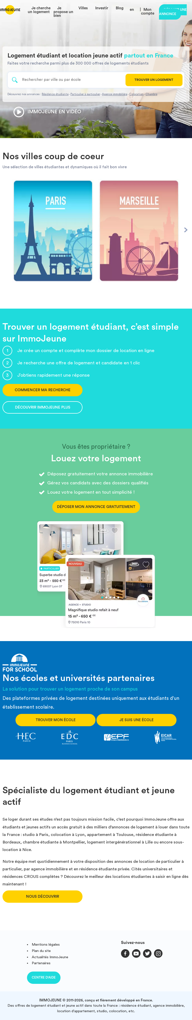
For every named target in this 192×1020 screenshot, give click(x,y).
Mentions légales (46, 944)
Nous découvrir (42, 896)
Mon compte (147, 11)
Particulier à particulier (85, 94)
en (132, 10)
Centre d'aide (44, 977)
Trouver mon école (56, 720)
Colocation (136, 94)
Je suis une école (137, 720)
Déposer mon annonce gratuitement (96, 507)
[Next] (185, 230)
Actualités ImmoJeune (50, 957)
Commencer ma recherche (42, 390)
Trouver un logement (153, 79)
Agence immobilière (114, 94)
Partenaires (41, 963)
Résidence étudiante (55, 94)
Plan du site (41, 951)
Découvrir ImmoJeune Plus (42, 407)
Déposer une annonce (173, 12)
